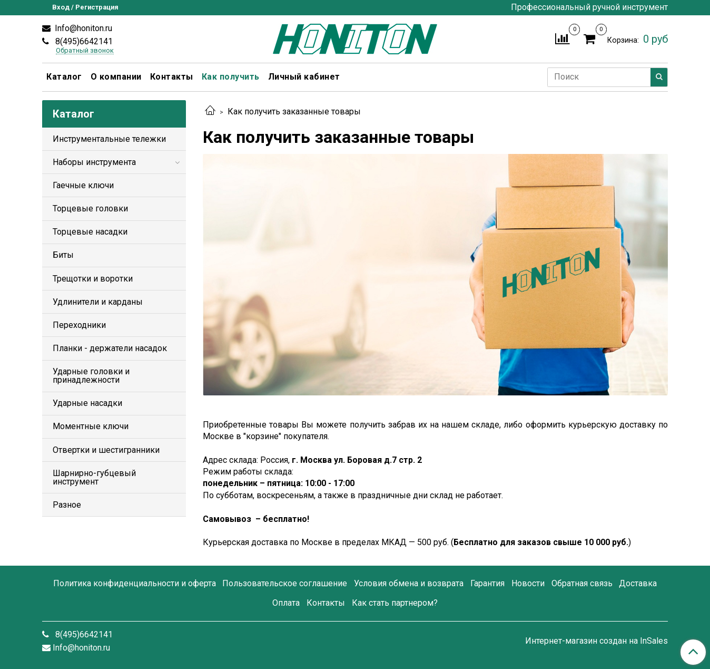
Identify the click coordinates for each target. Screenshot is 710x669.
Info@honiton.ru (82, 28)
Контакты (171, 77)
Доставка (638, 583)
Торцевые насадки (90, 232)
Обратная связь (582, 583)
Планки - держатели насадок (110, 348)
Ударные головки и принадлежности (91, 375)
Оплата (286, 603)
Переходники (79, 325)
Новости (528, 583)
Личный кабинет (304, 77)
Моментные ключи (91, 426)
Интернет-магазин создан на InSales (596, 641)
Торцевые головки (90, 208)
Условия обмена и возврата (409, 583)
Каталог (64, 77)
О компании (116, 77)
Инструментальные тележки (109, 139)
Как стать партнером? (395, 603)
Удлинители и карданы (98, 302)
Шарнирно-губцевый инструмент (94, 477)
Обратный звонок (85, 50)
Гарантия (487, 583)
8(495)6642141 (83, 41)
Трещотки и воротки (93, 279)
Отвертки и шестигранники (106, 450)
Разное (67, 505)
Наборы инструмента (94, 162)
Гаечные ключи (83, 185)
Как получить (231, 77)
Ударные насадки (87, 403)
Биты (63, 255)
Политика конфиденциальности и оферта (134, 583)
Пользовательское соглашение (284, 583)
